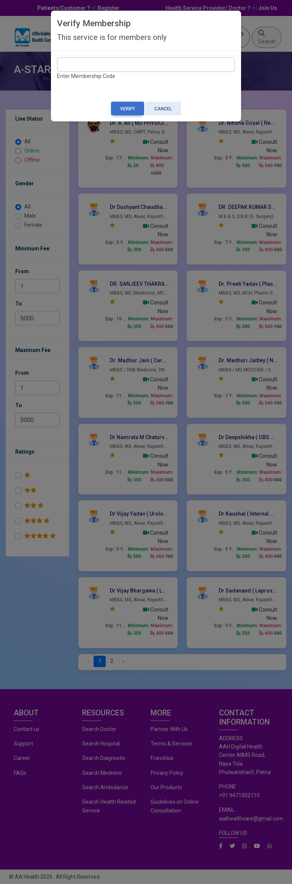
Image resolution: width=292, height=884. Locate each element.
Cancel (163, 108)
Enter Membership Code (86, 76)
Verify (127, 108)
